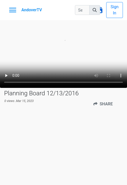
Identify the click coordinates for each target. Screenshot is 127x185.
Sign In (115, 9)
